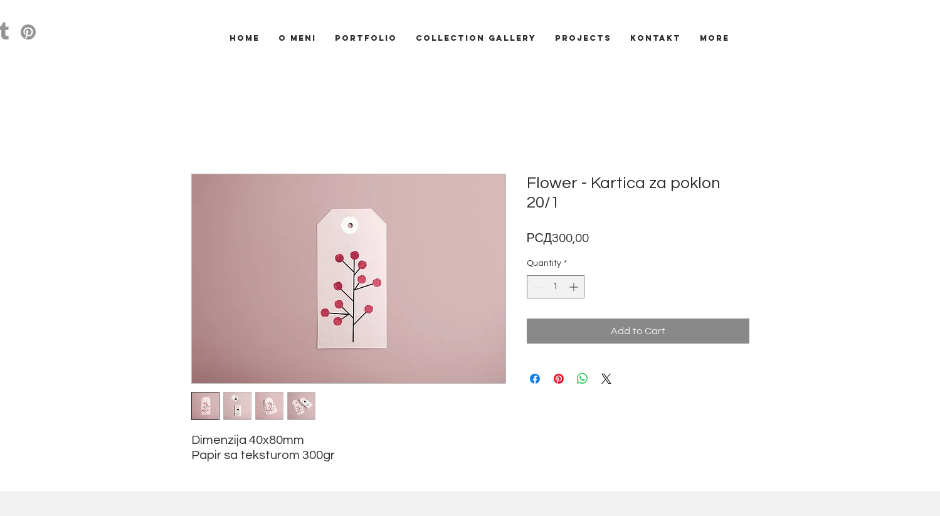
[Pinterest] (28, 32)
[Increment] (575, 287)
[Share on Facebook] (534, 378)
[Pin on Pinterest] (558, 378)
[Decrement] (536, 287)
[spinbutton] (555, 287)
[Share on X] (606, 378)
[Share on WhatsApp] (582, 378)
